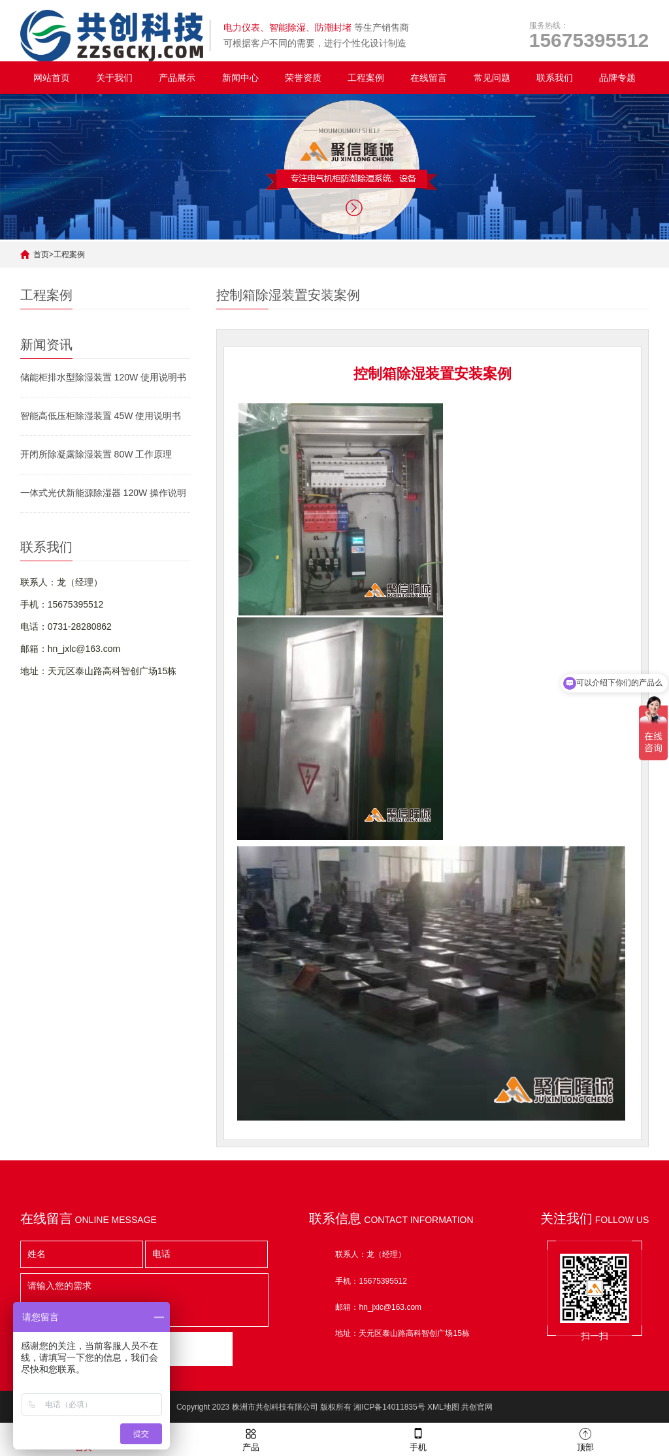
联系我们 (554, 77)
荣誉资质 (303, 77)
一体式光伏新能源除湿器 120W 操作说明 (103, 493)
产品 (250, 1438)
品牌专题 (617, 77)
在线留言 (428, 77)
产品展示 (177, 77)
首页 (41, 254)
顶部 (585, 1438)
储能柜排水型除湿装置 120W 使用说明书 (103, 377)
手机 (418, 1438)
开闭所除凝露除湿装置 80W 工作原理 (96, 454)
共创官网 (477, 1407)
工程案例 (366, 77)
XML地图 (443, 1407)
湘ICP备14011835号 (389, 1407)
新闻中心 (240, 77)
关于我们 (114, 77)
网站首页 (51, 77)
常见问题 (492, 77)
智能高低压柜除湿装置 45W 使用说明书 (101, 415)
